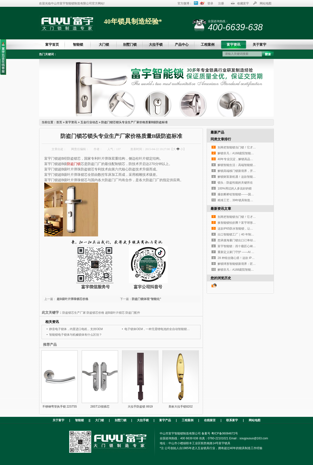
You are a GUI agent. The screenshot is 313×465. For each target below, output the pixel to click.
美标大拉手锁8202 (180, 406)
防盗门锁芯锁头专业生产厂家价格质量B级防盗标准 (134, 122)
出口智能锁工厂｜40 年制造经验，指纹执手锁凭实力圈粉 (255, 234)
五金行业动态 (89, 122)
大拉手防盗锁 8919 (140, 406)
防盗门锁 (74, 164)
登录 (210, 3)
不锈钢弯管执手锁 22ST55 (59, 406)
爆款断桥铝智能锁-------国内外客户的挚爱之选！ (249, 194)
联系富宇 (232, 420)
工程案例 (207, 44)
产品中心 (182, 44)
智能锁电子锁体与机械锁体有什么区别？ (75, 334)
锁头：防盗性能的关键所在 (235, 182)
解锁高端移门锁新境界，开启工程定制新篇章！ (248, 171)
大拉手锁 (156, 44)
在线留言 (210, 420)
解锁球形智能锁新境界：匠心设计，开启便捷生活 (250, 264)
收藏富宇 (243, 3)
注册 (221, 3)
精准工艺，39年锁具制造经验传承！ (241, 200)
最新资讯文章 (221, 208)
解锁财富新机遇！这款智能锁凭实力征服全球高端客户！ (254, 176)
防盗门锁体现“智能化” (146, 299)
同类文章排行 (221, 139)
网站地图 (265, 3)
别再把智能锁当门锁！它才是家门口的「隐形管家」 (251, 147)
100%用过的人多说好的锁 (235, 188)
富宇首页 (52, 44)
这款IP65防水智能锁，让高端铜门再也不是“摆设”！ (251, 228)
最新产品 (217, 132)
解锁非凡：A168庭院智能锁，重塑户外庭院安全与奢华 (253, 153)
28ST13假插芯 (99, 406)
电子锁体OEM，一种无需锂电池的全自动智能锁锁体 (158, 329)
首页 (59, 122)
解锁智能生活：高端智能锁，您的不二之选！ (247, 165)
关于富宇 (259, 44)
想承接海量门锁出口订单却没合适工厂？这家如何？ (251, 240)
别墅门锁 (130, 44)
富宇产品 (165, 420)
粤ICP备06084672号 (224, 433)
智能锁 (78, 44)
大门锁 (104, 44)
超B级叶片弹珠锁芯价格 (72, 299)
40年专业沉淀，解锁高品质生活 (238, 159)
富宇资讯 (233, 44)
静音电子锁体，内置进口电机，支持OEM (76, 329)
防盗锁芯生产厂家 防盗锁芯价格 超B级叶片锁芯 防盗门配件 (101, 312)
